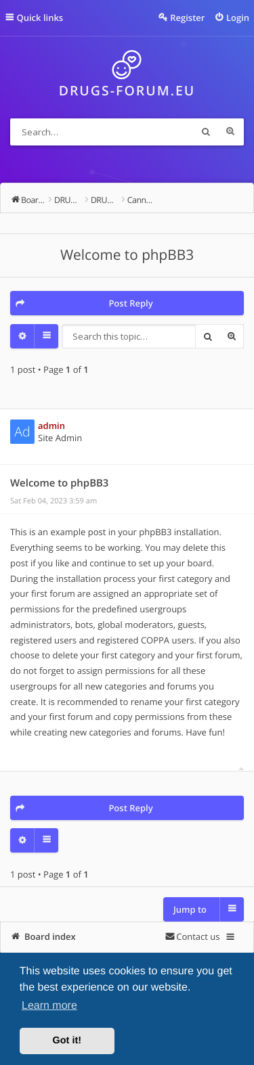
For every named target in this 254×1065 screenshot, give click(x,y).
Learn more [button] (49, 1006)
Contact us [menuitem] (197, 936)
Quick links (40, 18)
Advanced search (230, 132)
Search (206, 132)
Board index (50, 936)
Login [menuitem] (237, 18)
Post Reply (130, 303)
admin (51, 426)
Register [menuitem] (187, 18)
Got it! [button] (67, 1040)
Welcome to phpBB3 (127, 255)
